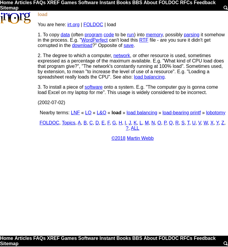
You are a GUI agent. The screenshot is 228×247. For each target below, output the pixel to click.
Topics (68, 122)
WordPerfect (94, 40)
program (93, 34)
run (130, 34)
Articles (23, 2)
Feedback (205, 2)
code (109, 34)
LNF (75, 112)
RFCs (186, 2)
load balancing (149, 76)
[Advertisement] (114, 190)
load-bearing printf (181, 112)
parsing (191, 34)
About (150, 2)
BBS (137, 2)
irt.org (73, 24)
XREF (53, 2)
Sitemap (9, 7)
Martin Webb (140, 138)
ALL (135, 128)
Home (6, 2)
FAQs (39, 2)
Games (69, 2)
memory (154, 34)
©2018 (118, 138)
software (93, 87)
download (82, 45)
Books (123, 2)
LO (88, 112)
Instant (107, 2)
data (65, 34)
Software (88, 2)
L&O (101, 112)
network (121, 55)
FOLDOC (169, 2)
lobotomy (215, 112)
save (129, 45)
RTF (143, 40)
